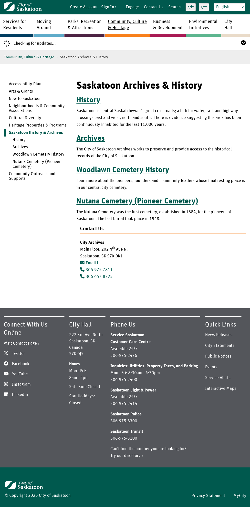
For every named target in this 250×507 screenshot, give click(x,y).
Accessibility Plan (25, 84)
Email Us (91, 263)
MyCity (239, 496)
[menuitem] (38, 84)
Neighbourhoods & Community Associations (37, 108)
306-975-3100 (123, 438)
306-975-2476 (123, 355)
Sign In (107, 7)
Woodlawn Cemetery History (38, 154)
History (19, 140)
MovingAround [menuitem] (44, 24)
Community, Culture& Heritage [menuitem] (127, 24)
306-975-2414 (123, 403)
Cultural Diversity (25, 118)
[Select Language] (229, 7)
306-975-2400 (123, 380)
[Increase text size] (191, 7)
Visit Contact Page (20, 343)
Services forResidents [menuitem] (14, 24)
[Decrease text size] (204, 7)
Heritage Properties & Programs (38, 125)
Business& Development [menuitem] (168, 24)
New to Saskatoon (25, 98)
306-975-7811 (99, 270)
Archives (20, 147)
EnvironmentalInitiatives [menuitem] (203, 24)
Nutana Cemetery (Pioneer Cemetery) (36, 164)
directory (132, 456)
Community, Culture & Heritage (29, 57)
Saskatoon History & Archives (36, 132)
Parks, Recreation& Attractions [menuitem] (85, 24)
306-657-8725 (99, 277)
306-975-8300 (123, 421)
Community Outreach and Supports (32, 176)
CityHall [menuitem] (228, 24)
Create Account (84, 7)
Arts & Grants (21, 91)
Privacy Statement (208, 496)
